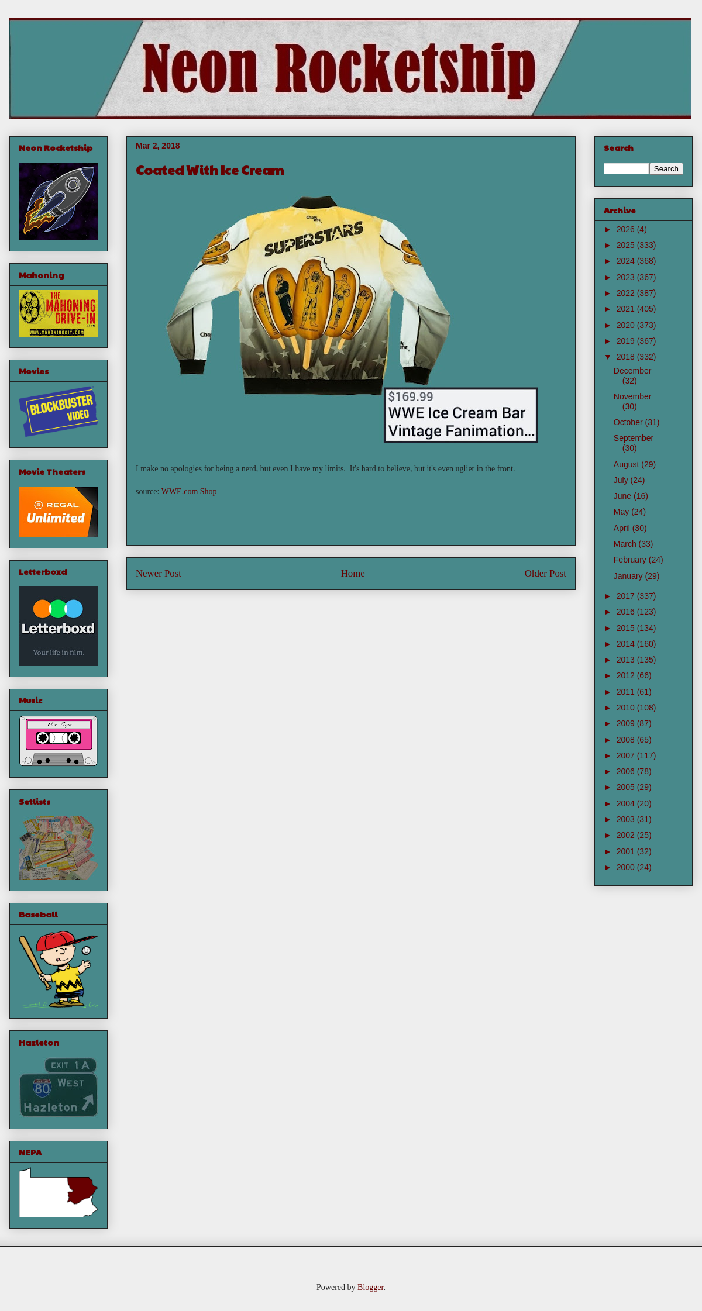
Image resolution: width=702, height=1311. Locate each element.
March (626, 543)
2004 (627, 803)
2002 (627, 835)
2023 (627, 277)
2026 (627, 229)
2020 (627, 325)
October (629, 422)
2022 (627, 293)
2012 (627, 675)
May (622, 511)
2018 (627, 356)
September (633, 438)
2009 (627, 723)
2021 (627, 308)
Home (353, 573)
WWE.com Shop (189, 491)
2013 (627, 659)
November (633, 396)
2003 (627, 819)
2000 (627, 867)
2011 (627, 691)
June (624, 496)
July (622, 480)
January (629, 576)
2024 (627, 260)
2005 (627, 787)
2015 (627, 628)
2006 (627, 771)
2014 (627, 643)
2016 (627, 611)
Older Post (545, 573)
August (627, 464)
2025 (627, 245)
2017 (627, 596)
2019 (627, 341)
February (631, 559)
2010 (627, 707)
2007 (627, 755)
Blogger (370, 1287)
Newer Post (158, 573)
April (623, 528)
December (633, 370)
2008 (627, 739)
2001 (627, 851)
